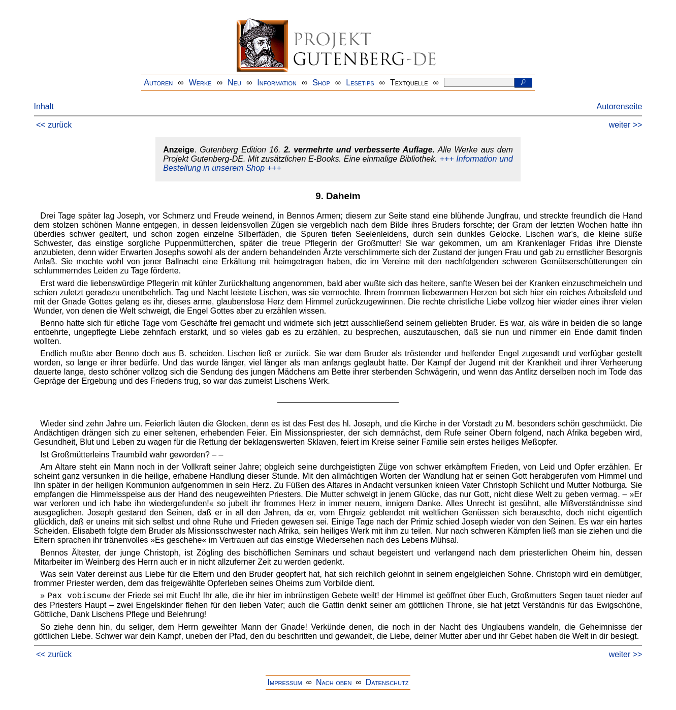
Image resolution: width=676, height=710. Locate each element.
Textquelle (409, 82)
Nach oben (333, 682)
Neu (234, 82)
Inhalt (44, 106)
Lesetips (360, 82)
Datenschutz (387, 682)
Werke (200, 82)
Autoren (158, 82)
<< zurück (54, 124)
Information (277, 82)
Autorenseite (619, 106)
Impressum (285, 682)
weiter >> (625, 124)
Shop (321, 82)
